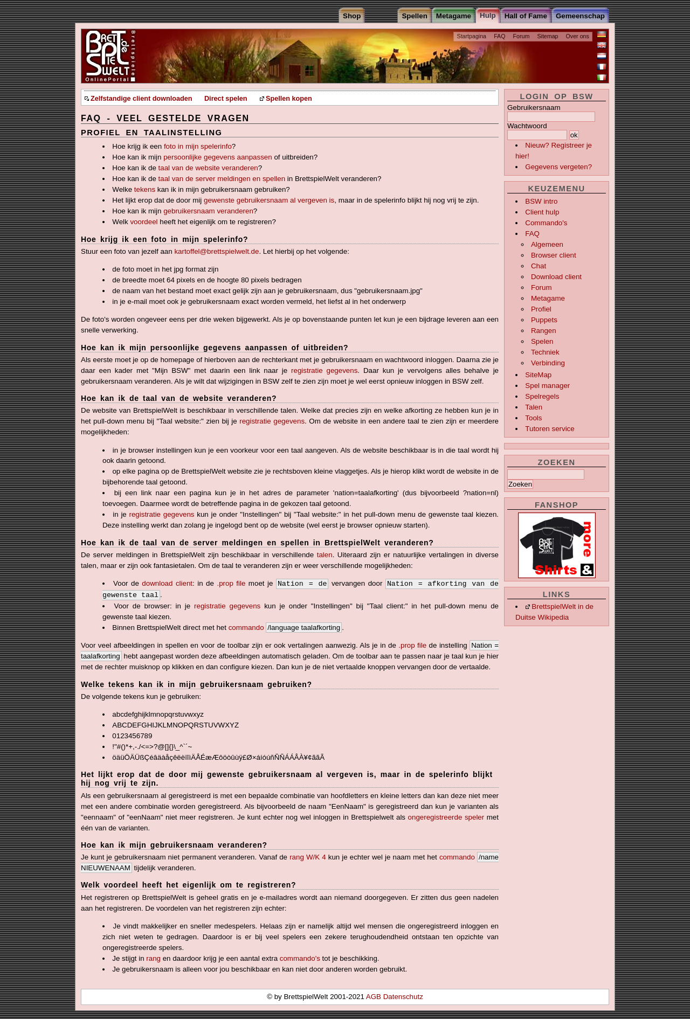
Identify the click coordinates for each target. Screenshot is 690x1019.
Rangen (543, 331)
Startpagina (472, 36)
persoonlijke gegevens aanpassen (217, 157)
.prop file (231, 583)
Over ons (577, 36)
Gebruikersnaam (534, 107)
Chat (538, 266)
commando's (300, 958)
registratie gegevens (324, 370)
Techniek (545, 352)
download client (167, 583)
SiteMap (538, 375)
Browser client (553, 255)
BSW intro (541, 201)
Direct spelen (225, 98)
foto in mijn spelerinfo (198, 146)
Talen (533, 407)
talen (325, 555)
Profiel (541, 309)
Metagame (548, 298)
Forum (521, 36)
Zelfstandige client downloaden (141, 98)
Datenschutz (403, 997)
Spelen (542, 341)
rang (153, 958)
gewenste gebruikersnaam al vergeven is (269, 200)
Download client (556, 277)
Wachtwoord (527, 126)
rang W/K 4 (307, 857)
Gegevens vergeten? (558, 167)
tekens (144, 189)
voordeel (143, 222)
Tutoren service (549, 429)
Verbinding (548, 363)
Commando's (546, 223)
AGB (374, 997)
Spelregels (542, 396)
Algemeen (547, 244)
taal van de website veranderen (208, 168)
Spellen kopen (289, 98)
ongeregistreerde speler (446, 817)
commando (246, 627)
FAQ (499, 36)
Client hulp (542, 212)
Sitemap (547, 36)
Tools (533, 418)
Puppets (544, 320)
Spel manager (547, 386)
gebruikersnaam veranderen (208, 211)
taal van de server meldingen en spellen (222, 179)
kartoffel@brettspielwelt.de (216, 251)
